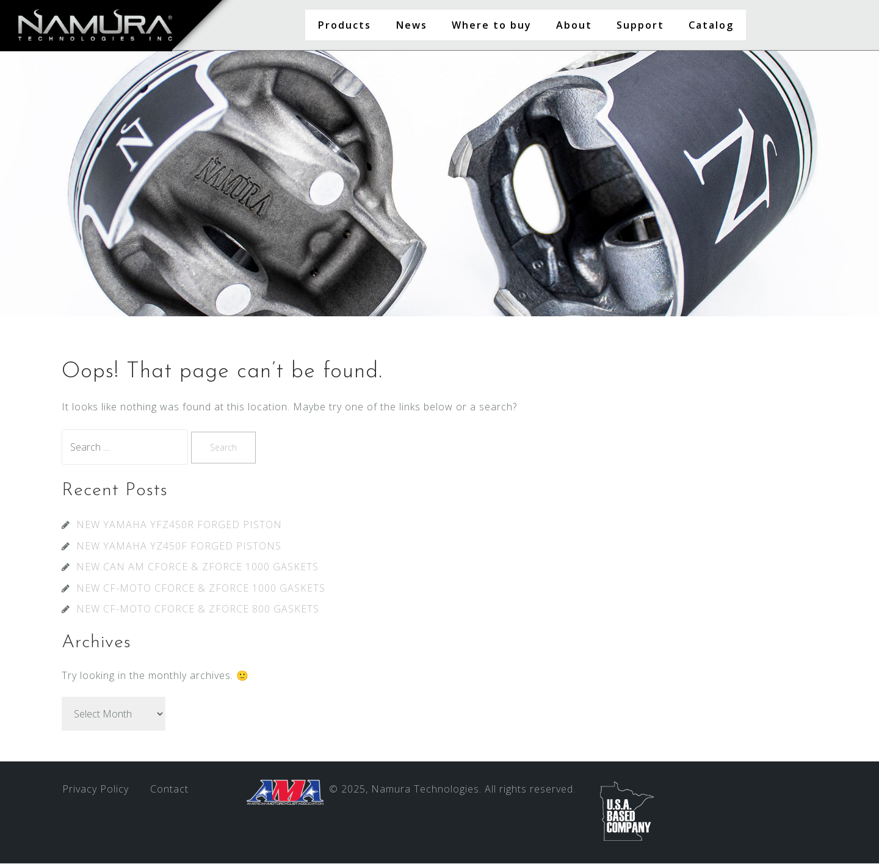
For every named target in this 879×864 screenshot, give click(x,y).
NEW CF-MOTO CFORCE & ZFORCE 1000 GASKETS (200, 588)
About (574, 25)
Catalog (711, 25)
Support (640, 25)
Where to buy (492, 25)
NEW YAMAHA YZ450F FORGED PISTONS (178, 546)
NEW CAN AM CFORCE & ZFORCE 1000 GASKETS (197, 567)
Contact (169, 789)
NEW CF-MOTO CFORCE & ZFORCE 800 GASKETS (197, 609)
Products (344, 25)
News (411, 25)
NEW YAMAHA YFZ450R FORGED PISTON (179, 525)
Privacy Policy (95, 789)
